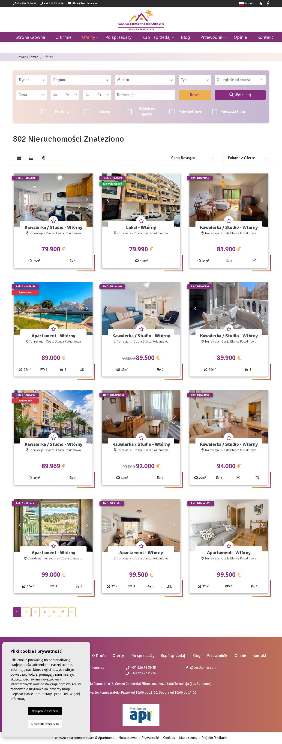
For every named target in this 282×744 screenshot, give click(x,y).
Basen (97, 111)
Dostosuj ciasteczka (45, 724)
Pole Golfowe (185, 111)
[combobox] (31, 80)
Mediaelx (220, 738)
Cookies (169, 738)
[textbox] (33, 80)
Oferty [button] (88, 37)
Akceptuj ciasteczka (45, 711)
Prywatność (150, 738)
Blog (185, 37)
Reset (195, 94)
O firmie (63, 37)
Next (87, 200)
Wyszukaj (240, 94)
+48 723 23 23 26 (51, 3)
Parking (55, 111)
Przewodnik (211, 37)
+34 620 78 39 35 (24, 3)
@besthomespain (201, 667)
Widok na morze (141, 111)
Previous (20, 200)
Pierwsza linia (228, 111)
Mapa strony (188, 738)
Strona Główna (27, 57)
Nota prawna (128, 738)
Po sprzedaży (118, 37)
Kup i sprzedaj (156, 37)
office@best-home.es (84, 3)
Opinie (240, 37)
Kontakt (265, 37)
